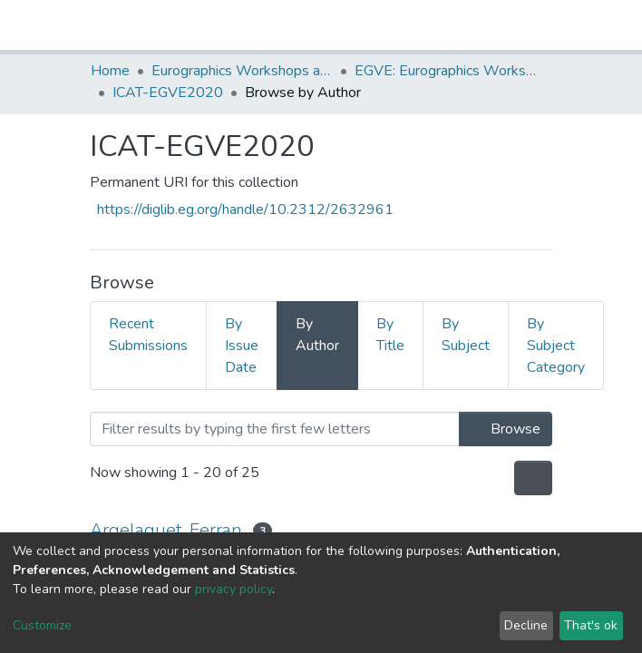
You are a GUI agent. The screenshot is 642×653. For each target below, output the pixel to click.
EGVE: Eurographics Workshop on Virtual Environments (445, 71)
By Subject (466, 335)
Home (110, 71)
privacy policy (233, 589)
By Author (317, 335)
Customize (42, 625)
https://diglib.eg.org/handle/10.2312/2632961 (245, 209)
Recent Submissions (148, 335)
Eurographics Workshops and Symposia (242, 71)
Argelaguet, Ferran (166, 530)
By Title (390, 335)
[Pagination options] (533, 478)
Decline (526, 625)
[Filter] (275, 429)
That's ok (591, 625)
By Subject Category (556, 345)
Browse (505, 429)
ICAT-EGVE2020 (167, 92)
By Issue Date (241, 345)
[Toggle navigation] (541, 24)
